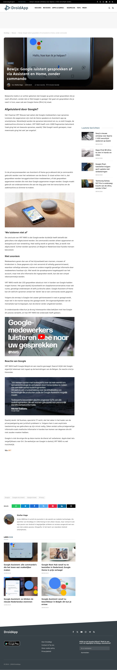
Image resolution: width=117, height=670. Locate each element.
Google (7, 497)
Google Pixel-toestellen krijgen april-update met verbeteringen (103, 168)
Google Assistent (18, 497)
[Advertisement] (58, 20)
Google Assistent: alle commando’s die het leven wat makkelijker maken (20, 567)
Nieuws (38, 8)
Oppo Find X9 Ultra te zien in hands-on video (104, 152)
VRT (9, 450)
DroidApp (6, 33)
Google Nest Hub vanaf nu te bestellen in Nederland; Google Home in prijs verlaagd (56, 567)
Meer (84, 8)
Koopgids (71, 8)
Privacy (41, 497)
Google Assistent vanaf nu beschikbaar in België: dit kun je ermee (56, 602)
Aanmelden (85, 653)
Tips (79, 8)
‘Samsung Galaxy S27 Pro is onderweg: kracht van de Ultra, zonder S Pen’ (104, 184)
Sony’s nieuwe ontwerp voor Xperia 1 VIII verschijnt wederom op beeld (51, 2)
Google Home (31, 497)
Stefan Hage (19, 85)
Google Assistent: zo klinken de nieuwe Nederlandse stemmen (18, 600)
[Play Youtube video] (41, 336)
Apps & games (58, 8)
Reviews (46, 8)
